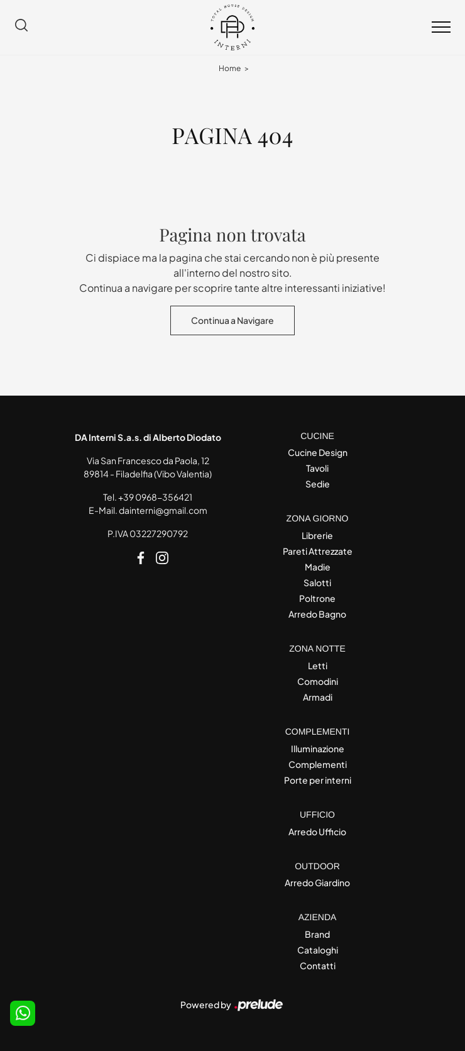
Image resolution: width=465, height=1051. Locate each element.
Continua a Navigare (232, 320)
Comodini (317, 681)
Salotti (317, 582)
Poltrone (317, 598)
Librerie (317, 535)
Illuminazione (317, 748)
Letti (317, 665)
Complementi (317, 764)
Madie (318, 566)
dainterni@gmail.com (163, 510)
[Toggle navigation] (441, 27)
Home (230, 68)
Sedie (317, 483)
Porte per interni (317, 780)
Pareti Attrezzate (318, 551)
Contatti (318, 965)
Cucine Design (317, 452)
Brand (317, 934)
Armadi (317, 697)
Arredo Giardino (317, 882)
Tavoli (317, 468)
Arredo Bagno (317, 614)
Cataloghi (317, 949)
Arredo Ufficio (317, 831)
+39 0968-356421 (155, 497)
